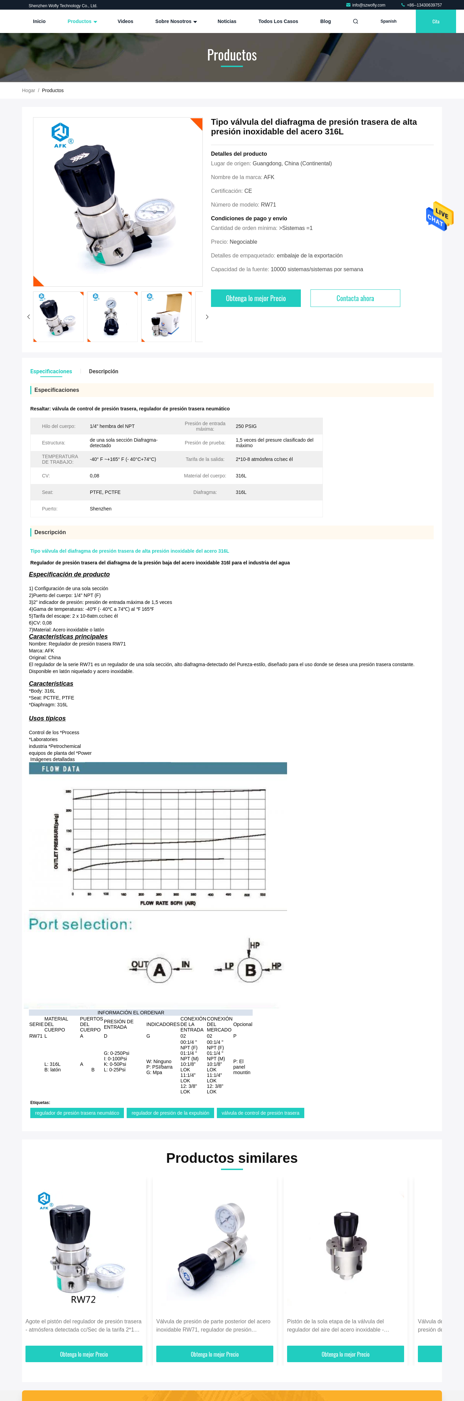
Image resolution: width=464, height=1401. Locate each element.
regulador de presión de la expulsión (170, 1113)
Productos (82, 21)
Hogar (28, 90)
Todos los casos (278, 21)
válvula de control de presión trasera (260, 1113)
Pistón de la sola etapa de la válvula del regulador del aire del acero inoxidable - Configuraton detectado (335, 1326)
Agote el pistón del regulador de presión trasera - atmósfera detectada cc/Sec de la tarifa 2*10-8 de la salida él (83, 1326)
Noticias (227, 21)
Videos (126, 21)
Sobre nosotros (175, 21)
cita (435, 21)
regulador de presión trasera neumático (77, 1113)
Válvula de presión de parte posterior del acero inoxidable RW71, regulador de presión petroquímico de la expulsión (213, 1326)
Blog (325, 21)
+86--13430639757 (421, 5)
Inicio (39, 21)
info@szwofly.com (366, 5)
